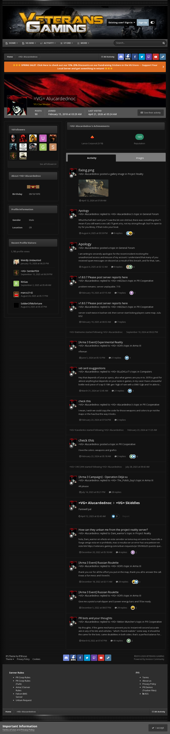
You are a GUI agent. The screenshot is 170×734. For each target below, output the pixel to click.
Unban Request (24, 700)
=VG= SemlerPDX (30, 271)
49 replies (117, 640)
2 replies (120, 419)
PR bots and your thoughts (95, 618)
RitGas (24, 281)
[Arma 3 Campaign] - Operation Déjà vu (103, 477)
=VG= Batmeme (77, 332)
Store (67, 42)
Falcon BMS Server (21, 695)
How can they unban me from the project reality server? (113, 530)
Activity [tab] (91, 158)
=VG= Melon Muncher (122, 621)
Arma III (137, 345)
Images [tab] (140, 158)
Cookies (36, 659)
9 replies (117, 233)
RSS (145, 693)
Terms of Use (9, 729)
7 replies (120, 292)
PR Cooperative (145, 280)
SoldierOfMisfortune (31, 303)
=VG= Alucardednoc (89, 174)
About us (146, 680)
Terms (145, 677)
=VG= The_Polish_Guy (122, 480)
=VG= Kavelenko (77, 429)
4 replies (121, 552)
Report (126, 516)
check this (85, 401)
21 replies (115, 357)
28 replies (115, 492)
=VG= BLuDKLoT (120, 371)
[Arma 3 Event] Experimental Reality (101, 342)
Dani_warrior (118, 533)
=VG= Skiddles (128, 503)
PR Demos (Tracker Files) (149, 689)
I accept (158, 727)
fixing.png (86, 170)
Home (12, 42)
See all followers (48, 164)
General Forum (151, 214)
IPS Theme (10, 656)
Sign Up (142, 22)
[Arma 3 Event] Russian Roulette (99, 562)
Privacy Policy (23, 659)
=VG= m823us (118, 280)
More (83, 42)
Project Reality (135, 174)
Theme (10, 659)
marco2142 (27, 292)
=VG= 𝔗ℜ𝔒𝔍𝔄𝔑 (76, 466)
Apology (84, 210)
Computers (146, 371)
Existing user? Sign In (122, 22)
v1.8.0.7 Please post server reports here (103, 277)
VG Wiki (29, 42)
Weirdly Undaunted (31, 260)
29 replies (122, 581)
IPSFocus (23, 656)
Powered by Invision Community (149, 659)
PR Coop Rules (23, 677)
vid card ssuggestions (92, 368)
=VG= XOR (116, 345)
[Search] (127, 43)
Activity (48, 42)
